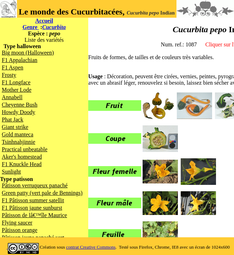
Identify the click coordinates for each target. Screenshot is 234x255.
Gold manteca (17, 134)
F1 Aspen (12, 67)
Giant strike (15, 127)
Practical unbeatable (24, 149)
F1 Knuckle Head (22, 164)
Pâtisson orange (19, 230)
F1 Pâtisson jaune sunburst (32, 208)
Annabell (12, 97)
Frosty (9, 75)
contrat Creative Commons (90, 247)
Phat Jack (12, 120)
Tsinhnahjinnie (18, 142)
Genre (31, 27)
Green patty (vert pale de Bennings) (42, 193)
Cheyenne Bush (19, 105)
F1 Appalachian (19, 60)
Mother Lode (16, 90)
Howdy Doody (18, 112)
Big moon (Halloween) (28, 53)
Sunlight (11, 172)
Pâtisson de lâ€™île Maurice (34, 215)
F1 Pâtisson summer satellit (33, 200)
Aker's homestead (22, 157)
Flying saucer (17, 223)
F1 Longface (16, 82)
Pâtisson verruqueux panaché (35, 185)
